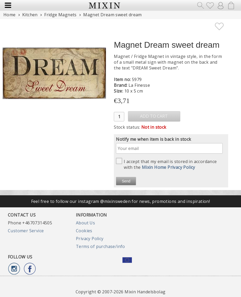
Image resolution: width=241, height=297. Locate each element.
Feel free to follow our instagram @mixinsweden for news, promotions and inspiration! (120, 201)
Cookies (84, 231)
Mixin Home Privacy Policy (168, 167)
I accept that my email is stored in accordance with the (166, 164)
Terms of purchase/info (100, 246)
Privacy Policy (90, 238)
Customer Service (26, 231)
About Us (85, 223)
